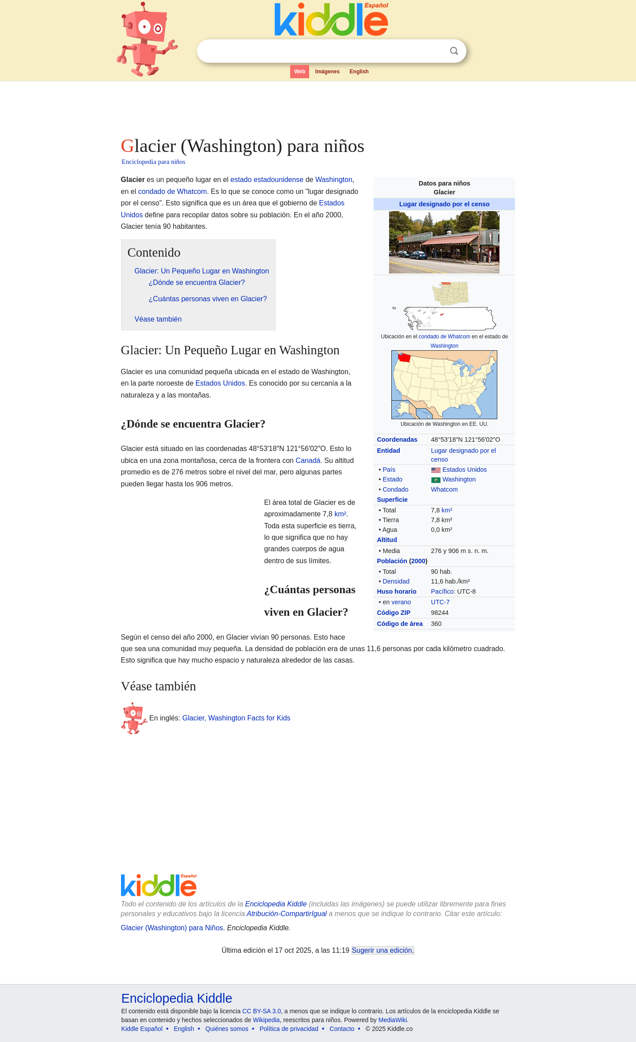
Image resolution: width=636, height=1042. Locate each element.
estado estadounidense (267, 179)
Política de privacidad (289, 1028)
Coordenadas (397, 439)
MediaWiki (393, 1019)
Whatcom (444, 489)
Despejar (435, 51)
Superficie (392, 499)
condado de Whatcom (444, 336)
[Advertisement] (317, 106)
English (359, 71)
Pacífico (442, 591)
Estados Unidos (465, 469)
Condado (395, 489)
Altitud (387, 539)
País (388, 469)
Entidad (388, 450)
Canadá (307, 460)
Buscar (454, 51)
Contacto (341, 1028)
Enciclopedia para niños (154, 161)
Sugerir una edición (382, 950)
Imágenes (327, 71)
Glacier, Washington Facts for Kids (236, 718)
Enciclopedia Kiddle (276, 904)
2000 (418, 561)
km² (447, 510)
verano (401, 602)
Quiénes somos (226, 1028)
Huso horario (396, 591)
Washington (444, 346)
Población (392, 561)
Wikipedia (266, 1019)
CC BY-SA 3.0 (261, 1011)
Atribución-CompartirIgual (287, 913)
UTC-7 (440, 602)
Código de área (400, 623)
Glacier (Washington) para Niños (172, 928)
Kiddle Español (142, 1028)
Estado (392, 479)
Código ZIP (393, 612)
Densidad (395, 581)
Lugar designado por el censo (444, 204)
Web (299, 71)
